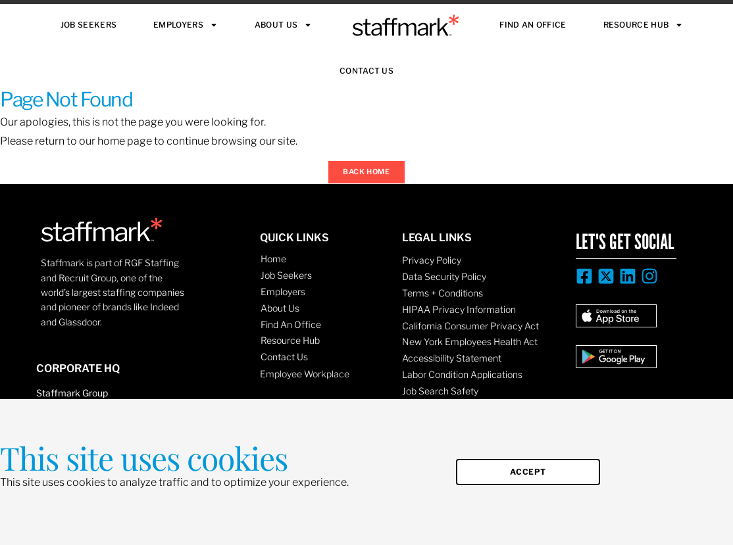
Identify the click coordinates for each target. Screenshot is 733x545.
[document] (366, 272)
